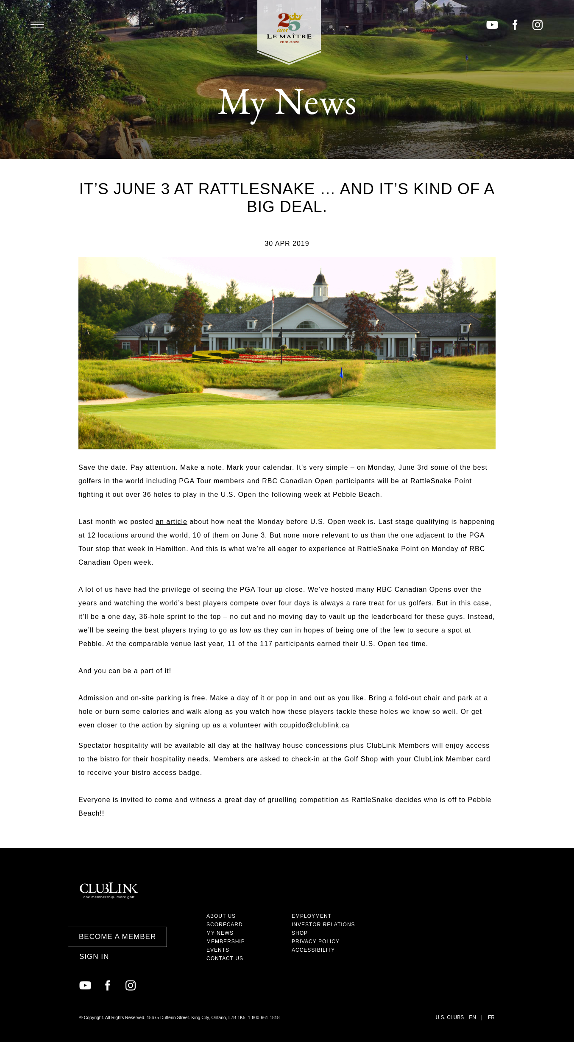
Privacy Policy (316, 941)
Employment (312, 916)
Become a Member (117, 937)
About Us (221, 916)
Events (217, 950)
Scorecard (224, 925)
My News (220, 933)
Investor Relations (323, 925)
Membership (225, 941)
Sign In (94, 957)
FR (491, 1017)
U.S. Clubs (450, 1017)
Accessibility (313, 950)
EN (472, 1017)
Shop (300, 933)
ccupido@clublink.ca (314, 725)
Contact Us (224, 958)
